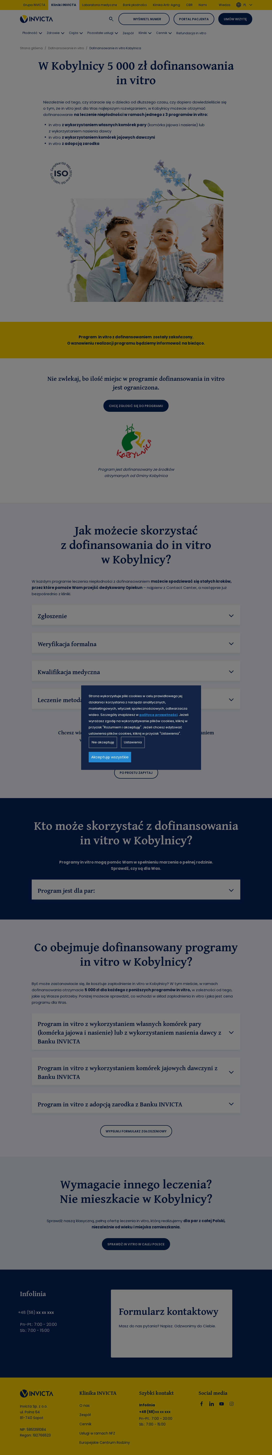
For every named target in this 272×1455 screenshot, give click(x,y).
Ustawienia (133, 742)
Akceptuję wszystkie (110, 757)
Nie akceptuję (103, 742)
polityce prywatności (158, 714)
